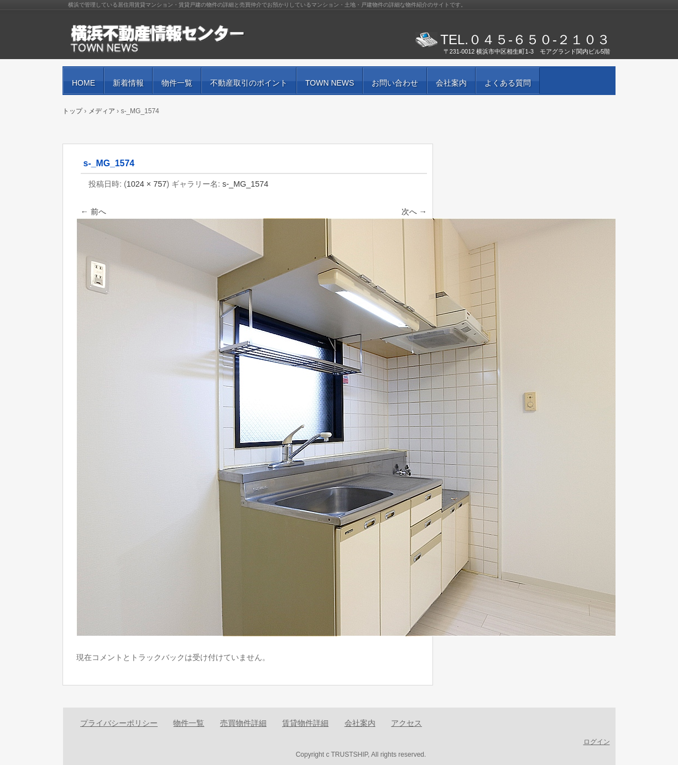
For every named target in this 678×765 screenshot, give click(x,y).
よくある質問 (507, 82)
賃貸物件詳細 (305, 723)
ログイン (596, 741)
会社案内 (451, 82)
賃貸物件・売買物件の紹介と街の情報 (195, 38)
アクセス (406, 723)
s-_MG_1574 (245, 184)
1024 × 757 (146, 184)
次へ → (414, 211)
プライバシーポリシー (119, 723)
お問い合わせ (395, 82)
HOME (83, 82)
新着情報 (128, 82)
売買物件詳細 (243, 723)
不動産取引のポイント (249, 82)
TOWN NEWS (329, 82)
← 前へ (93, 211)
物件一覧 (176, 82)
